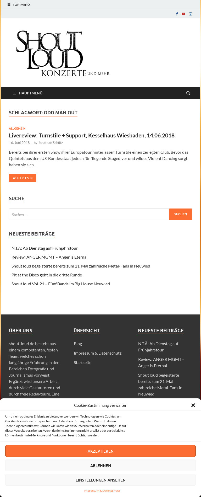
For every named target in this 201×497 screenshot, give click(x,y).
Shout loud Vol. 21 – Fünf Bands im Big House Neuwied (61, 283)
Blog (78, 343)
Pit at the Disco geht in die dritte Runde (47, 274)
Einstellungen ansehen (101, 480)
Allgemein (17, 128)
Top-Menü (21, 5)
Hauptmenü (30, 93)
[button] (193, 405)
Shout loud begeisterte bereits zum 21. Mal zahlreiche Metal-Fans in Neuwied (81, 265)
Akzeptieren (101, 451)
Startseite (82, 362)
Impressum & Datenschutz (102, 491)
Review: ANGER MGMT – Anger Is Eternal (49, 256)
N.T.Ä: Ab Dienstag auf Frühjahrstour (45, 247)
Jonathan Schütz (50, 143)
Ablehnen (100, 465)
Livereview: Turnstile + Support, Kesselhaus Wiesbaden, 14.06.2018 (92, 135)
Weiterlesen (20, 177)
